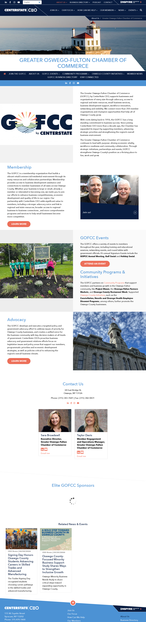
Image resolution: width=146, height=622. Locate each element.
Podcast (97, 2)
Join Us (54, 10)
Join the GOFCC (17, 73)
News (122, 10)
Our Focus (68, 10)
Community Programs (75, 73)
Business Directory (80, 2)
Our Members (108, 10)
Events (133, 10)
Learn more (18, 224)
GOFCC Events (51, 73)
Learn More (18, 361)
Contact (108, 2)
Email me (45, 453)
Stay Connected (89, 77)
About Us (95, 18)
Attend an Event (95, 263)
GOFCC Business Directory (62, 77)
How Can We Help (87, 10)
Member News (134, 73)
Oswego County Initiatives (108, 73)
